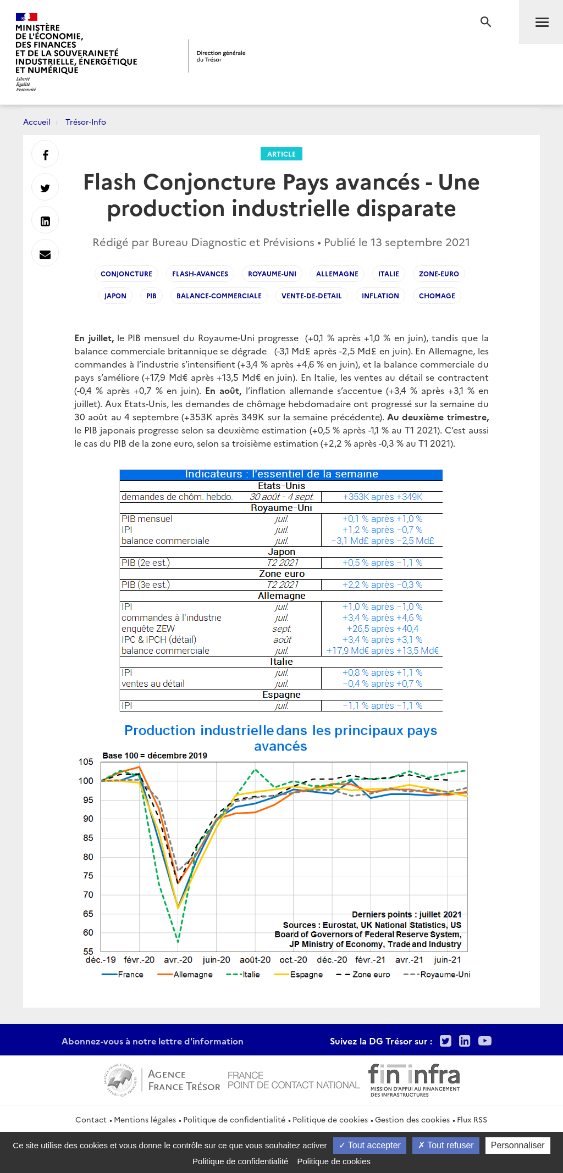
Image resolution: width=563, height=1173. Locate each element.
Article (281, 153)
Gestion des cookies (412, 1119)
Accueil (37, 121)
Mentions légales (145, 1119)
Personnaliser (518, 1145)
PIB (151, 295)
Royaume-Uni (272, 273)
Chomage (437, 295)
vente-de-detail (312, 295)
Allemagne (337, 273)
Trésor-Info (85, 121)
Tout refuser (446, 1145)
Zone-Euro (439, 273)
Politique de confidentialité (234, 1119)
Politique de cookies (330, 1119)
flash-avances (200, 273)
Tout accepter (370, 1145)
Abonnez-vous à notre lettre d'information (153, 1040)
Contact (91, 1119)
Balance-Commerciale (219, 295)
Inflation (380, 295)
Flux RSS (472, 1119)
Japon (115, 295)
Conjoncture (126, 273)
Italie (388, 273)
